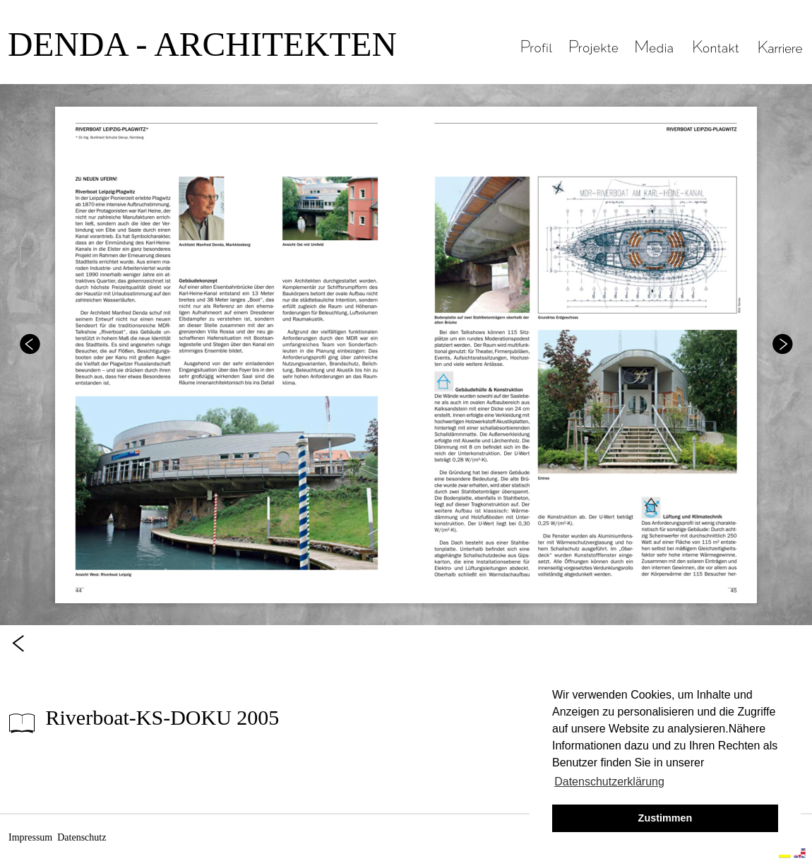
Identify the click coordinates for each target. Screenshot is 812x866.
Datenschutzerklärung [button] (609, 782)
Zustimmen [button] (665, 818)
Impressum (30, 837)
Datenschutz (81, 837)
